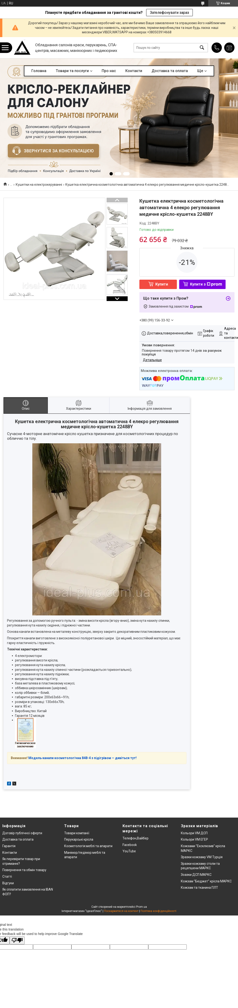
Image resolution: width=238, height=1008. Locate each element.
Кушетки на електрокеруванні (39, 184)
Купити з (206, 284)
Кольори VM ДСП (194, 833)
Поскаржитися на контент (121, 911)
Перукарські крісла (78, 839)
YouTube (129, 851)
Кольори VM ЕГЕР (194, 839)
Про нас (109, 71)
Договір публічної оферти (22, 833)
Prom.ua (141, 906)
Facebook (130, 845)
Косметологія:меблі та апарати (88, 846)
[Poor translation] (17, 940)
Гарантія (8, 846)
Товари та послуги (72, 71)
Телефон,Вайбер (136, 838)
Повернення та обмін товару (24, 870)
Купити (161, 284)
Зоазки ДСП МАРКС (196, 875)
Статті (7, 876)
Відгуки (8, 883)
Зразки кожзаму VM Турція (202, 857)
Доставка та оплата (170, 71)
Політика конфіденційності (158, 911)
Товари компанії (76, 833)
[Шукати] (202, 47)
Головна (38, 71)
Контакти (133, 71)
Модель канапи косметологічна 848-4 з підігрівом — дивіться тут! (82, 758)
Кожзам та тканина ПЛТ (199, 887)
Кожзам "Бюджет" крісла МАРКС (206, 881)
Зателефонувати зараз (169, 12)
